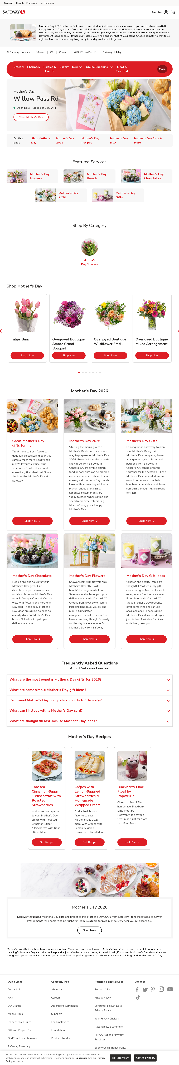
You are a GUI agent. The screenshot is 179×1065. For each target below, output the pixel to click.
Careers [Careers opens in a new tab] (55, 997)
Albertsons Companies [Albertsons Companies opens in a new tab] (64, 1006)
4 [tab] (89, 372)
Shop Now (32, 355)
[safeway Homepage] (14, 12)
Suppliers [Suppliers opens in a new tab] (56, 1014)
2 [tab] (83, 372)
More (162, 69)
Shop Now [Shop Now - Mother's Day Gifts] (153, 521)
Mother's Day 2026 (73, 195)
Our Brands (14, 1006)
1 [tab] (79, 372)
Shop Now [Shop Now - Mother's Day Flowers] (96, 639)
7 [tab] (100, 372)
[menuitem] (19, 69)
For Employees (60, 1022)
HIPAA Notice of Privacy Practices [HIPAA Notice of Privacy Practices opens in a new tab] (109, 1037)
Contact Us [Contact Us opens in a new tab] (14, 989)
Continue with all (145, 1057)
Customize (81, 1058)
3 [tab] (86, 372)
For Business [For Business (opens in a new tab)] (47, 3)
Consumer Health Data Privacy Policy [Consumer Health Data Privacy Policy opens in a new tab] (108, 1008)
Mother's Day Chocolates (158, 176)
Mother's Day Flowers (44, 176)
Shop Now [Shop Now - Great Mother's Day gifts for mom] (39, 521)
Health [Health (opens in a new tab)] (20, 3)
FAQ (10, 997)
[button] (160, 12)
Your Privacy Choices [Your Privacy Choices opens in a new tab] (107, 1018)
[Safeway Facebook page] (138, 991)
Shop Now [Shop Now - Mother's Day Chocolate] (39, 639)
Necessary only (120, 1057)
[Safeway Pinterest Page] (153, 991)
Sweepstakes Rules (19, 1022)
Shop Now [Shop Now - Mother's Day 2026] (96, 521)
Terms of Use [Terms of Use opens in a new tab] (102, 989)
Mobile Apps (15, 1014)
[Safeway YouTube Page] (170, 991)
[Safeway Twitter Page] (145, 991)
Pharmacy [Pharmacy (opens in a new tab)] (31, 3)
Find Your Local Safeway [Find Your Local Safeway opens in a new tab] (22, 1038)
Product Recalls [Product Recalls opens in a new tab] (60, 1038)
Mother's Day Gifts (130, 195)
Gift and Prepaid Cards (21, 1030)
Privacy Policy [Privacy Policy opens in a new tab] (103, 997)
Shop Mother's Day (31, 117)
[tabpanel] (27, 328)
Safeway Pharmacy (19, 1046)
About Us (56, 989)
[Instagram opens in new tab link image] (161, 991)
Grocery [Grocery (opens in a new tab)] (8, 3)
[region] (89, 1058)
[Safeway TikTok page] (138, 998)
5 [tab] (93, 372)
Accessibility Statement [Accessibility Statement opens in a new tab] (109, 1026)
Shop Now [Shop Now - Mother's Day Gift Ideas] (153, 639)
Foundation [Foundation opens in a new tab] (58, 1030)
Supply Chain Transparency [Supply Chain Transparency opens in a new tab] (110, 1047)
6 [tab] (96, 372)
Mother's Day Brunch (101, 176)
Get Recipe (51, 842)
